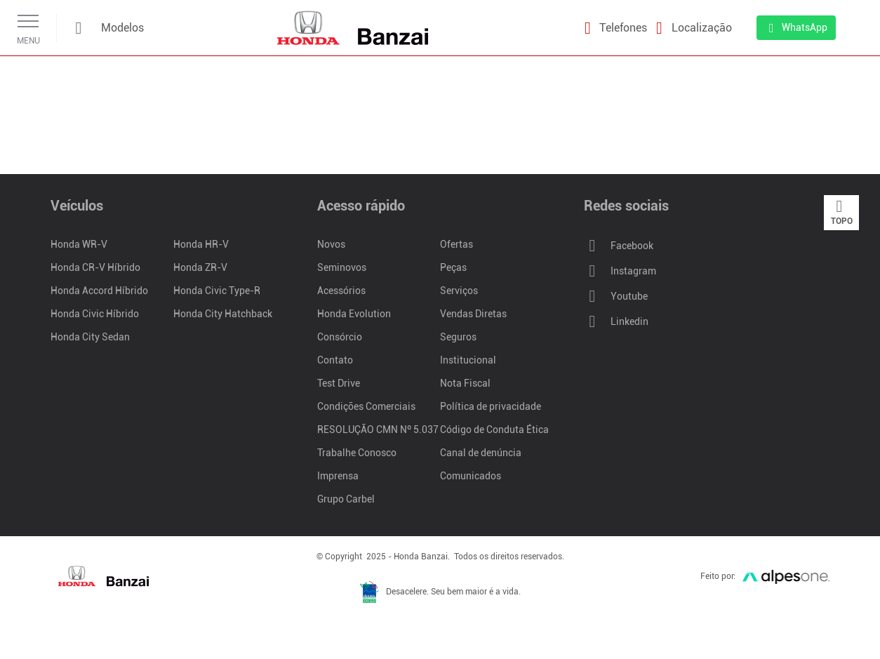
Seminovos (341, 267)
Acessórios (341, 290)
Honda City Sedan (90, 336)
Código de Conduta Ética (494, 429)
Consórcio (339, 336)
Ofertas (456, 244)
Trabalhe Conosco (356, 452)
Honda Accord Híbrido (99, 290)
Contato (335, 360)
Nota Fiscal (465, 383)
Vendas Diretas (473, 313)
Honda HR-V (201, 244)
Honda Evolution (354, 313)
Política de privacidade (490, 406)
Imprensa (338, 475)
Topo (842, 212)
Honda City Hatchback (222, 313)
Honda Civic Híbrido (95, 313)
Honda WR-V (79, 244)
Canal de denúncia (480, 452)
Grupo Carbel (346, 499)
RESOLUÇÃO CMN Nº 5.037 (378, 429)
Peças (453, 267)
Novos (331, 244)
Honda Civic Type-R (216, 290)
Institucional (468, 360)
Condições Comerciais (366, 406)
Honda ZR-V (200, 267)
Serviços (459, 290)
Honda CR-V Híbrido (95, 267)
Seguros (458, 336)
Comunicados (470, 475)
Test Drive (338, 383)
